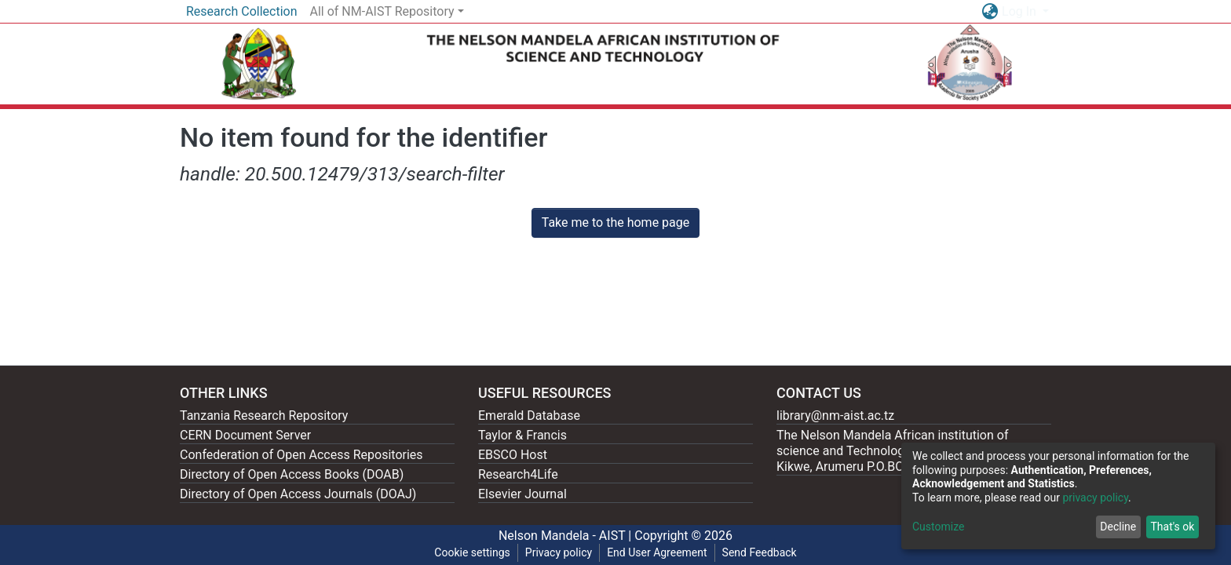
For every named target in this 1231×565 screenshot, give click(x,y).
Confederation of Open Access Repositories (301, 454)
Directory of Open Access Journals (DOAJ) (298, 494)
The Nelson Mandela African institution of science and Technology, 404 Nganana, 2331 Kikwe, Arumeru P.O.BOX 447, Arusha (900, 451)
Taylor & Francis (522, 435)
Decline (1118, 526)
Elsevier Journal (522, 494)
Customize (938, 526)
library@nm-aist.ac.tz (835, 415)
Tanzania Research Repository (264, 415)
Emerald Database (529, 415)
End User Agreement (657, 552)
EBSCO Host (512, 454)
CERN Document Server (245, 435)
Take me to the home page (616, 222)
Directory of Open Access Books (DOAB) (292, 474)
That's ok (1172, 526)
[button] (989, 12)
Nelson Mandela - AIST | (566, 535)
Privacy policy (558, 552)
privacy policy (1095, 497)
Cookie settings (472, 552)
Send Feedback (759, 552)
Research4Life (518, 474)
